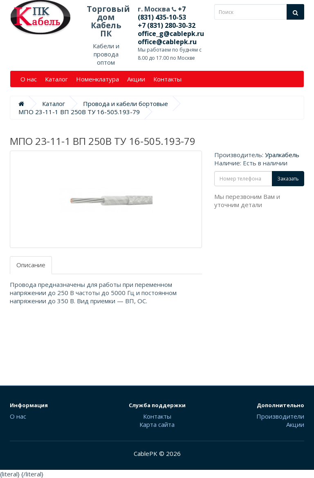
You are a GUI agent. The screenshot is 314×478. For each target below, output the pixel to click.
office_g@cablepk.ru (171, 33)
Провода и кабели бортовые (125, 103)
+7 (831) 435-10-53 (162, 13)
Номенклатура (97, 79)
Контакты (167, 79)
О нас (28, 79)
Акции (136, 79)
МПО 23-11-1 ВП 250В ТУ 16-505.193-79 (79, 112)
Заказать (288, 178)
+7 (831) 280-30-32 (166, 25)
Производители (280, 416)
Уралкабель (282, 155)
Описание (30, 265)
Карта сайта (157, 424)
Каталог (56, 79)
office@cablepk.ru (167, 41)
